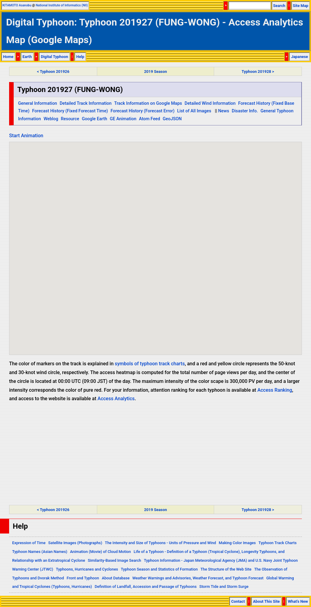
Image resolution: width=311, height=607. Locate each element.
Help (80, 56)
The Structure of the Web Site (225, 569)
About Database (115, 578)
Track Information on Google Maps (148, 103)
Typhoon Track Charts (277, 543)
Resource (70, 118)
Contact (238, 601)
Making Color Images (237, 543)
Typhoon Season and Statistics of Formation (159, 569)
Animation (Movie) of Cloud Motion (100, 551)
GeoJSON (172, 118)
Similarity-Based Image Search (114, 560)
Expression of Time (29, 543)
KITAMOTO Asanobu (16, 5)
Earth (27, 56)
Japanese (299, 56)
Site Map (300, 5)
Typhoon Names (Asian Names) (39, 551)
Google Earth (94, 118)
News (223, 111)
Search (279, 5)
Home (8, 56)
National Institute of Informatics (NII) (62, 5)
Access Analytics (116, 398)
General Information (37, 103)
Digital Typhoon (54, 56)
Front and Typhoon (83, 578)
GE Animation (123, 118)
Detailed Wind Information (210, 103)
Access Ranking (274, 390)
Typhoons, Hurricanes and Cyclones (87, 569)
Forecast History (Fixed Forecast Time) (70, 111)
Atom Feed (149, 118)
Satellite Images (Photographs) (75, 543)
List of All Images (194, 111)
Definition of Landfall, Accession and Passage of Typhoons (146, 586)
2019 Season (155, 71)
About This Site (266, 601)
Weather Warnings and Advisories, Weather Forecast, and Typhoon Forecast (198, 578)
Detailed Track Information (85, 103)
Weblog (50, 118)
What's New (298, 601)
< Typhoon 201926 (53, 71)
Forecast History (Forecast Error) (143, 111)
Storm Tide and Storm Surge (223, 586)
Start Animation (26, 135)
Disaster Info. (245, 111)
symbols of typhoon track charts (150, 364)
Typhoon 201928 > (258, 71)
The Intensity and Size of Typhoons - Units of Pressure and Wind (160, 543)
